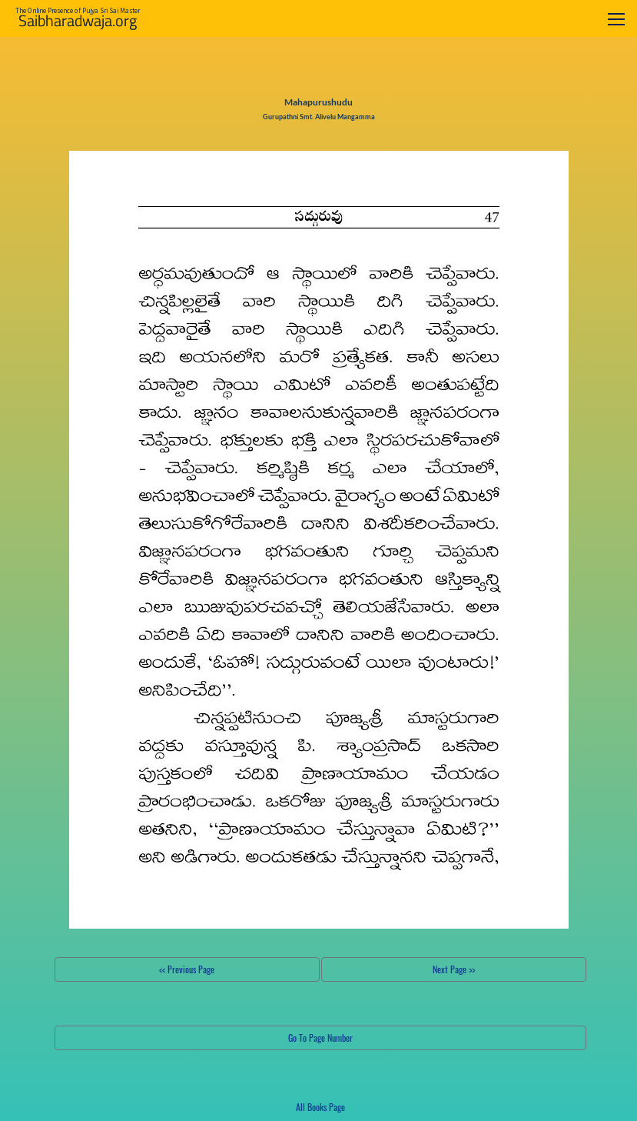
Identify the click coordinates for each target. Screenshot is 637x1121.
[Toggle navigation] (616, 18)
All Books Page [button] (320, 1106)
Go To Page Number (320, 1037)
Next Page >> (454, 969)
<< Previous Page (186, 969)
